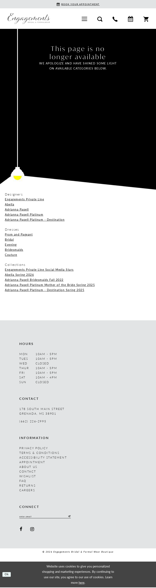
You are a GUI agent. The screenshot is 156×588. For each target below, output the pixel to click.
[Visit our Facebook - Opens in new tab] (21, 529)
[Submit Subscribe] (77, 517)
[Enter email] (49, 517)
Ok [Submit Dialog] (7, 575)
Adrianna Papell (17, 209)
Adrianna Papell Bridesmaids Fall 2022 (34, 280)
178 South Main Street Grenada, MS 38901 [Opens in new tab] (42, 411)
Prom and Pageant (19, 234)
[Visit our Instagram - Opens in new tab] (32, 529)
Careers (27, 490)
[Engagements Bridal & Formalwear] (29, 18)
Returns (27, 485)
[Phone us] (115, 18)
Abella (9, 204)
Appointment (32, 462)
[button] (84, 18)
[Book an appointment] (78, 4)
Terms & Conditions (39, 453)
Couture (11, 255)
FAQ (22, 481)
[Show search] (99, 18)
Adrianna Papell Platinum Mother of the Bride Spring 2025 (50, 285)
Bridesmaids (14, 250)
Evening (11, 244)
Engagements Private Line (24, 199)
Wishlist (27, 476)
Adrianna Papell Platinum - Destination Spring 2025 (44, 290)
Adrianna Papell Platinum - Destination (35, 219)
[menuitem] (84, 18)
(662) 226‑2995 (32, 421)
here (81, 583)
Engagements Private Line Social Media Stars (39, 269)
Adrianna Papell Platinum (24, 214)
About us (28, 467)
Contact (27, 471)
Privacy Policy (33, 448)
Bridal (9, 239)
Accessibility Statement (43, 457)
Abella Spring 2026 (19, 275)
